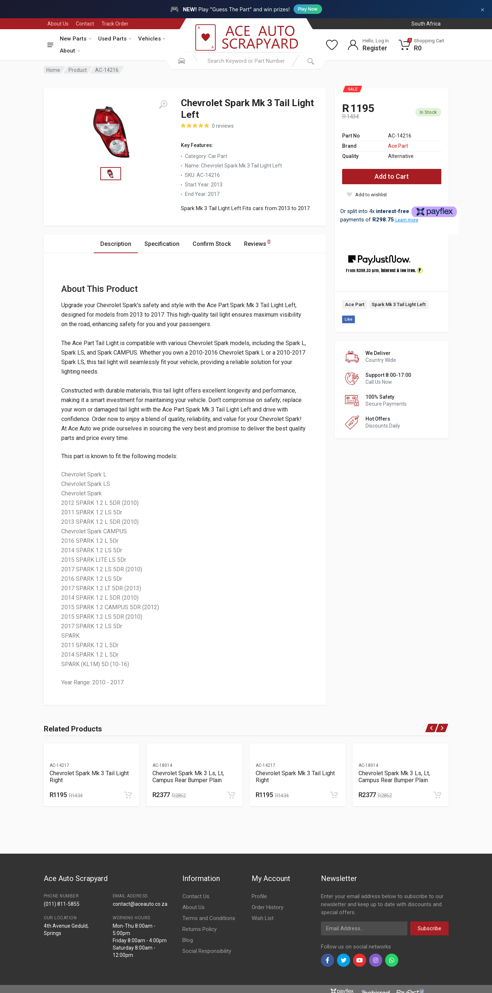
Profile (259, 896)
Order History (267, 907)
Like (348, 319)
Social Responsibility (206, 951)
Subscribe (429, 928)
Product (78, 70)
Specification (161, 243)
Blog (187, 940)
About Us (58, 23)
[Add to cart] (128, 794)
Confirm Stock (212, 243)
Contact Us (195, 896)
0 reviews (223, 126)
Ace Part (398, 146)
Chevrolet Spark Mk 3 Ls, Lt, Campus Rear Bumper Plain (188, 777)
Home (53, 70)
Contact (85, 23)
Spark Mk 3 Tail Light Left (399, 304)
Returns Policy (199, 929)
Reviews (257, 242)
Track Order (114, 23)
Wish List (263, 918)
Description (115, 243)
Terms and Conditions (208, 918)
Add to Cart (392, 176)
